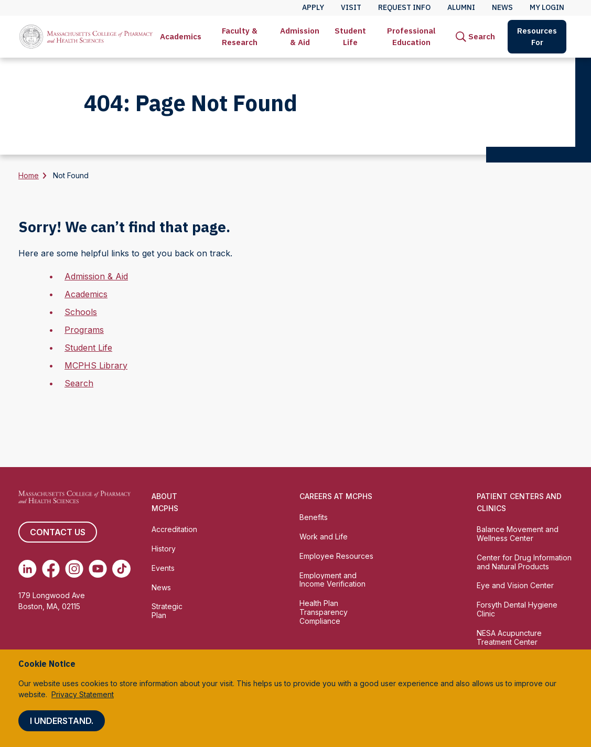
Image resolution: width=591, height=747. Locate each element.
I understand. (61, 721)
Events (163, 568)
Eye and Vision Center (515, 585)
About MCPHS (165, 502)
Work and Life (323, 536)
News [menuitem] (502, 7)
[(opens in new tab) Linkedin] (27, 568)
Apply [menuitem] (313, 7)
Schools (81, 312)
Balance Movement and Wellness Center (517, 534)
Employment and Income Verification (332, 580)
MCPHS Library (96, 365)
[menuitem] (181, 37)
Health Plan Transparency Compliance (323, 612)
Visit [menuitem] (351, 7)
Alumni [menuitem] (461, 7)
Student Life (350, 36)
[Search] (475, 37)
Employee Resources (336, 555)
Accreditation (174, 529)
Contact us (57, 532)
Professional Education (411, 36)
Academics (180, 36)
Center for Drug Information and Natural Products (524, 562)
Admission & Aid (299, 36)
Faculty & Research (239, 36)
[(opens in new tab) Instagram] (74, 568)
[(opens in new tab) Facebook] (51, 568)
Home (28, 175)
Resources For (537, 36)
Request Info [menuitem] (404, 7)
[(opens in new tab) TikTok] (121, 568)
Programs (84, 329)
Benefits (313, 517)
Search (79, 383)
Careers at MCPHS (335, 496)
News (161, 587)
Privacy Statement (82, 694)
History (164, 548)
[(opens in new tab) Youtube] (98, 568)
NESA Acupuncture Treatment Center (509, 637)
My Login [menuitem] (547, 7)
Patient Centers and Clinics (519, 502)
